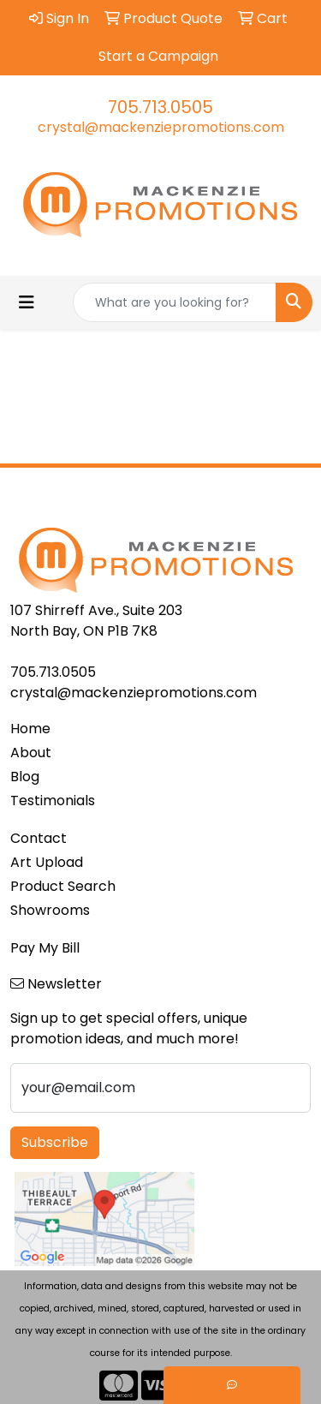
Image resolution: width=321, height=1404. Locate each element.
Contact (38, 838)
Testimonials (52, 800)
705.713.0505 (160, 107)
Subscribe (54, 1142)
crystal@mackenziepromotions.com (161, 127)
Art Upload (46, 862)
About (30, 752)
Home (30, 728)
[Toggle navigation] (27, 302)
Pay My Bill (45, 948)
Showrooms (50, 910)
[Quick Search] (174, 302)
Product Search (63, 886)
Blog (24, 776)
